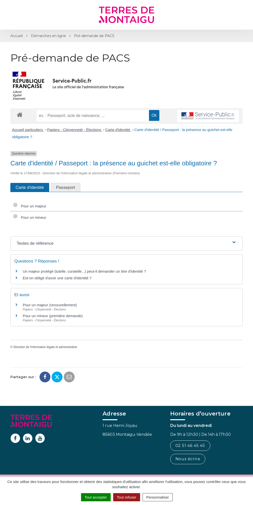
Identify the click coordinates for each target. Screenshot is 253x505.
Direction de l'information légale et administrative (45, 347)
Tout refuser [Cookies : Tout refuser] (126, 497)
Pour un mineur (29, 217)
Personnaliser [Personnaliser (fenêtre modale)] (157, 497)
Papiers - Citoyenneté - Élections (74, 130)
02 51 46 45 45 (190, 445)
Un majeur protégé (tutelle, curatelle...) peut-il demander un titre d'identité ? (84, 271)
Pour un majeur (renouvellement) (50, 305)
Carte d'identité (118, 130)
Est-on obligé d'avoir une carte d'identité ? (57, 278)
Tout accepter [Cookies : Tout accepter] (96, 497)
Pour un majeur (29, 206)
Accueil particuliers (28, 130)
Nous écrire (187, 459)
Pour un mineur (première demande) (53, 316)
